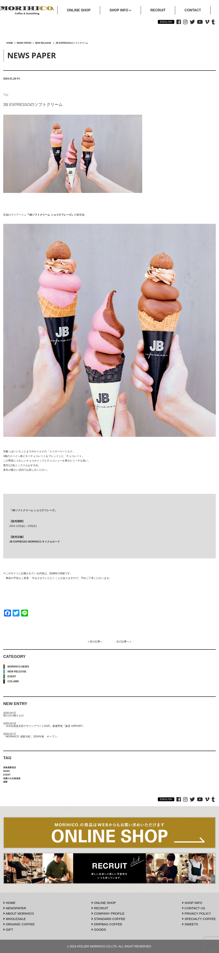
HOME (9, 903)
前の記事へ (96, 641)
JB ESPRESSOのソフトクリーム (33, 104)
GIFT (8, 929)
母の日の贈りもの (13, 715)
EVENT (11, 676)
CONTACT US (193, 908)
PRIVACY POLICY (196, 913)
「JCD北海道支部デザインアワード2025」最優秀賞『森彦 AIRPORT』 (44, 726)
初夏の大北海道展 (11, 778)
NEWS (6, 771)
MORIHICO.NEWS (18, 666)
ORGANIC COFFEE (19, 924)
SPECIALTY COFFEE (199, 919)
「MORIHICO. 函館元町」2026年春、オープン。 (31, 736)
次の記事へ (122, 641)
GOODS (98, 929)
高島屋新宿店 (9, 767)
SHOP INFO (192, 903)
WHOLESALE (14, 919)
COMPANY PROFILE (107, 913)
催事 (5, 782)
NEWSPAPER (14, 908)
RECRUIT (99, 908)
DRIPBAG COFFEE (106, 924)
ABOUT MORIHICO (18, 913)
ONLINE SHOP (103, 903)
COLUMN (13, 681)
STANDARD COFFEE (108, 919)
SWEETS (190, 924)
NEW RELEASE (16, 671)
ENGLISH (166, 21)
